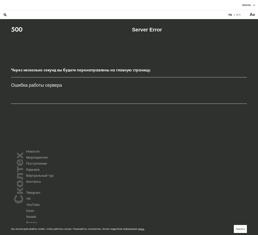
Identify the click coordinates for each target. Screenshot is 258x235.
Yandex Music (198, 192)
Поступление (219, 169)
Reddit (135, 192)
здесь (141, 228)
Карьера (138, 176)
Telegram (137, 188)
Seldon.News (227, 192)
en (230, 5)
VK (163, 188)
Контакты (216, 176)
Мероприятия (181, 169)
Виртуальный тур (184, 176)
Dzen (223, 188)
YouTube (196, 188)
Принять (240, 228)
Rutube (165, 192)
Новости (138, 169)
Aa (244, 5)
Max (134, 195)
